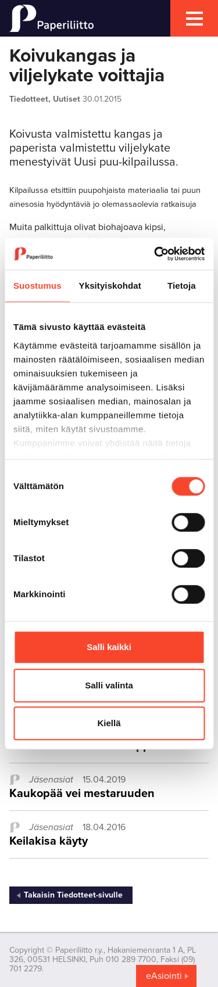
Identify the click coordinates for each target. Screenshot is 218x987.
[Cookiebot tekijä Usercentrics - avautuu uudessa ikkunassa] (155, 253)
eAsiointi (164, 976)
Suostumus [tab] (37, 285)
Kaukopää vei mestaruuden (82, 794)
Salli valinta (109, 685)
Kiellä (108, 723)
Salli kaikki (109, 647)
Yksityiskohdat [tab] (110, 285)
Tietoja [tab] (181, 285)
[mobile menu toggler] (194, 18)
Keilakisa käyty (48, 841)
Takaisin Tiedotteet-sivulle (73, 895)
